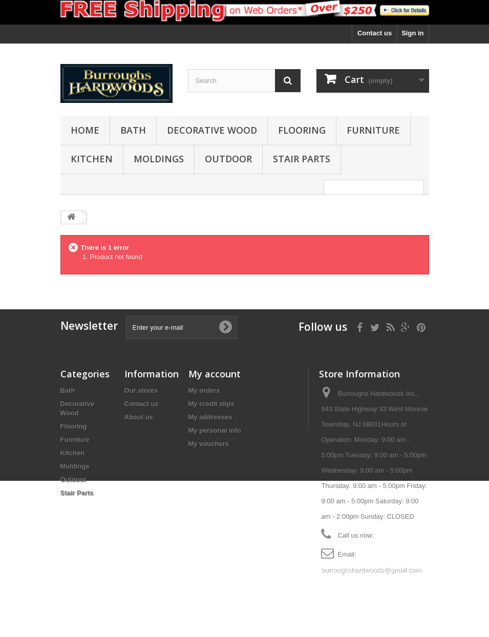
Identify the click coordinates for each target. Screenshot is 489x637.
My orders (204, 390)
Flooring (302, 130)
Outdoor (228, 159)
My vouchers (208, 444)
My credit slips (211, 404)
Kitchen (92, 159)
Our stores (141, 390)
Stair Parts (301, 159)
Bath (133, 130)
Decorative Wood (212, 130)
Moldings (159, 159)
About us (138, 417)
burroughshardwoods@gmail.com (371, 570)
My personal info (214, 430)
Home (85, 130)
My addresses (210, 417)
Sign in (412, 33)
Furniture (373, 130)
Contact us (374, 33)
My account (214, 374)
